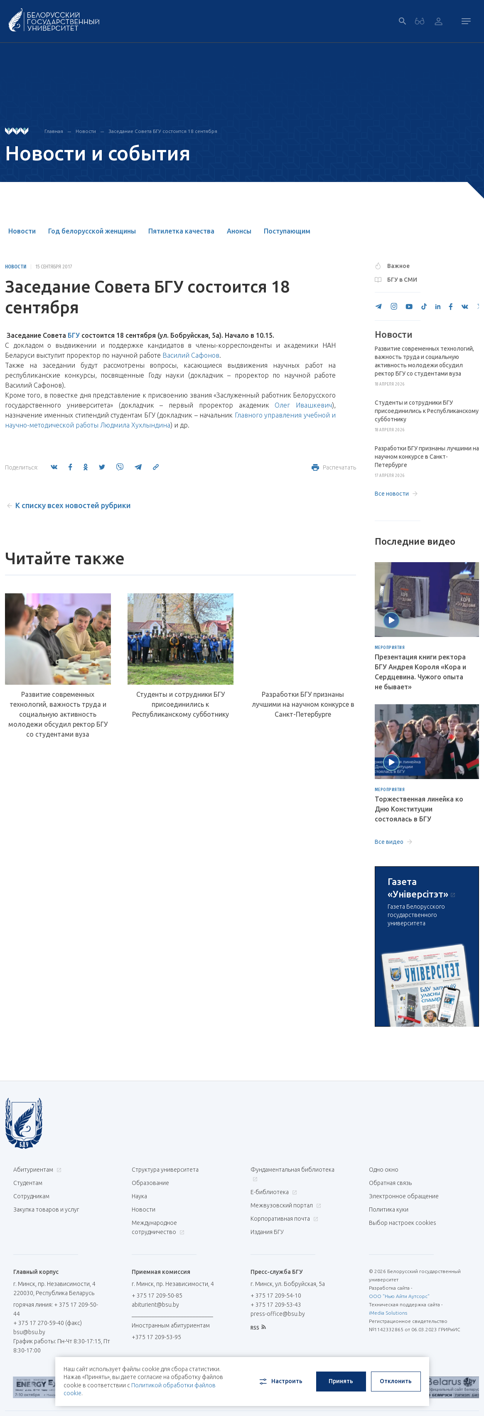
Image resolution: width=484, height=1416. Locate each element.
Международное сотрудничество (158, 1227)
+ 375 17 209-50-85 (157, 1295)
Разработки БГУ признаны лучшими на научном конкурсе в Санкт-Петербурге (303, 704)
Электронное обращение (404, 1196)
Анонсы (239, 231)
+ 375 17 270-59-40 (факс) (47, 1323)
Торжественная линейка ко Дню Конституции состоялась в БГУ (419, 809)
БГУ (74, 335)
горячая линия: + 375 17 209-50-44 (55, 1309)
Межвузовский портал (285, 1205)
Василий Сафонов (190, 355)
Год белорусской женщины (92, 231)
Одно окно (383, 1169)
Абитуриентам (36, 1169)
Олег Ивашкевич (303, 405)
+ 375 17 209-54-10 (276, 1295)
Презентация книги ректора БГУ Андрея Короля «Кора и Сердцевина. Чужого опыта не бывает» (420, 672)
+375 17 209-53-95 (156, 1337)
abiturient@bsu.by (155, 1304)
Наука (139, 1196)
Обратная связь (390, 1183)
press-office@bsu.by (278, 1313)
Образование (150, 1183)
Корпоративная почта (283, 1218)
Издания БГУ (267, 1232)
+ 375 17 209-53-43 (276, 1304)
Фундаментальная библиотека (292, 1174)
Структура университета (165, 1169)
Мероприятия (390, 647)
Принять (341, 1381)
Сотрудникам (31, 1196)
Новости (86, 131)
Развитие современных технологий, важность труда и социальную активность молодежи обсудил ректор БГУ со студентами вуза (58, 714)
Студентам (27, 1183)
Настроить (280, 1381)
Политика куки (388, 1209)
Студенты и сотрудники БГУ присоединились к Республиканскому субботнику (180, 704)
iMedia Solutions (388, 1312)
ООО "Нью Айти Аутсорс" (399, 1296)
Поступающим (287, 231)
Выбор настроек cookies (402, 1222)
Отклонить (396, 1381)
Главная (53, 131)
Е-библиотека (273, 1192)
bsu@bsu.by (29, 1332)
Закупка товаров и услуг (46, 1209)
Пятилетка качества (181, 231)
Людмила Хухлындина (135, 425)
